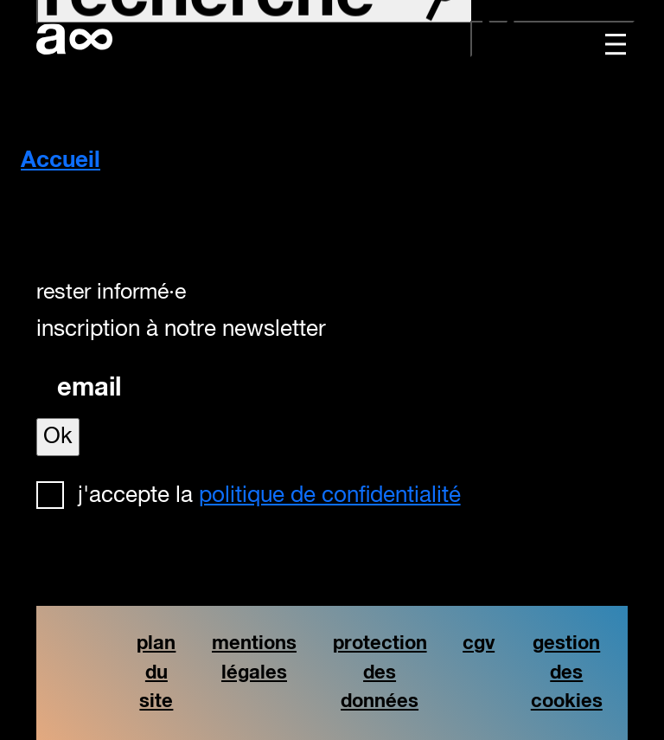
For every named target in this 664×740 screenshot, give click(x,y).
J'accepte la (269, 496)
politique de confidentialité (330, 496)
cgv (479, 643)
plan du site (156, 672)
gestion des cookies (567, 672)
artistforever (74, 39)
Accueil (60, 161)
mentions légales (254, 658)
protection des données (380, 672)
